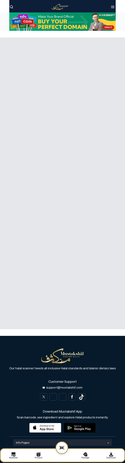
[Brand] (61, 7)
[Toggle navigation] (113, 7)
